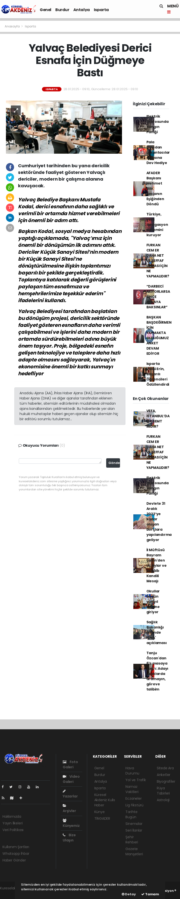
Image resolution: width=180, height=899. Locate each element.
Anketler (163, 774)
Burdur (62, 10)
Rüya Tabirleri (163, 791)
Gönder (114, 463)
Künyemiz (71, 823)
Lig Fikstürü (134, 805)
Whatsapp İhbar (15, 853)
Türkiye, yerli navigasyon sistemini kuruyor (157, 224)
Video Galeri (71, 779)
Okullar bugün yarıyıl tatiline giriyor (153, 601)
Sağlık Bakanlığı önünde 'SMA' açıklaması (156, 632)
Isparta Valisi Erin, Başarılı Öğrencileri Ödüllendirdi (157, 374)
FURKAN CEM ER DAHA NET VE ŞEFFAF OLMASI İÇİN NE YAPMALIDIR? (157, 261)
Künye (99, 811)
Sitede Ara (165, 768)
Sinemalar (133, 823)
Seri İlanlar (133, 830)
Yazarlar (70, 794)
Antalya (81, 10)
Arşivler (69, 808)
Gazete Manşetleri (134, 851)
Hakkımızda (11, 816)
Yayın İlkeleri (12, 823)
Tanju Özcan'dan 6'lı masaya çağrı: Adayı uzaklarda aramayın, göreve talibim (157, 671)
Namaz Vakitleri (131, 789)
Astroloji (163, 799)
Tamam (150, 894)
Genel (45, 10)
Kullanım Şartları (15, 846)
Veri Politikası (12, 829)
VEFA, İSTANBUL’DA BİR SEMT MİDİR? (158, 418)
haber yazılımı (11, 893)
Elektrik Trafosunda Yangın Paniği (157, 124)
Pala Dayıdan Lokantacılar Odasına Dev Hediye (158, 152)
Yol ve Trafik (135, 779)
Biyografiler (166, 781)
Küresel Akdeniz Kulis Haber (104, 800)
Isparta (101, 10)
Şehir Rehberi (131, 840)
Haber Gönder (14, 860)
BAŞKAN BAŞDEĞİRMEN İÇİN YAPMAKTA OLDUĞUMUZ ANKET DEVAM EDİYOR (159, 335)
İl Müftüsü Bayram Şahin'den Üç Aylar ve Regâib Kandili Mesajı (156, 565)
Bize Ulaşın (69, 838)
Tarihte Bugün (131, 814)
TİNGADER (102, 818)
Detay (129, 894)
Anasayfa (12, 26)
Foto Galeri (70, 764)
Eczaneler (133, 798)
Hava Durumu (132, 771)
